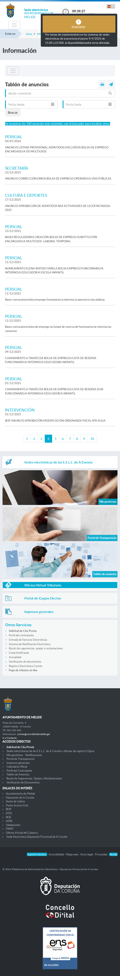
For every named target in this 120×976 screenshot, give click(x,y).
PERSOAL (13, 136)
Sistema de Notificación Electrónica (29, 644)
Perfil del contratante (21, 635)
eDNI (9, 821)
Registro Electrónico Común (25, 666)
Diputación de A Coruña (20, 797)
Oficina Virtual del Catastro (22, 832)
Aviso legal (87, 854)
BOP (8, 809)
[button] (111, 6)
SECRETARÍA (16, 168)
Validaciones (13, 825)
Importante (78, 26)
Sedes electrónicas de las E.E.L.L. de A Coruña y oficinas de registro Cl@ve (50, 751)
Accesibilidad (57, 854)
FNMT (10, 828)
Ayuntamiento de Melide (20, 793)
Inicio (29, 34)
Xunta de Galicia (15, 801)
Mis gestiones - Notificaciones (24, 755)
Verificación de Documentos (23, 782)
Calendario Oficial (17, 766)
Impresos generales (18, 762)
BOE (8, 817)
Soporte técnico (37, 854)
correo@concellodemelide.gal (33, 734)
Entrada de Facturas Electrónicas (28, 639)
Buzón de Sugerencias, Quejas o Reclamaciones (34, 778)
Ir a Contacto (10, 737)
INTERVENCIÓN (20, 409)
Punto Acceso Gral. (17, 805)
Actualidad (15, 657)
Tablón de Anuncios (18, 774)
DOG (9, 813)
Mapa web (72, 854)
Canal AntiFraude (19, 652)
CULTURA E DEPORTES (26, 195)
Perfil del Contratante (19, 770)
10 (92, 439)
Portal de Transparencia (20, 758)
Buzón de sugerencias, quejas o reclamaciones (36, 648)
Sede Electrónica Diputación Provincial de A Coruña (37, 836)
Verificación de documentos (25, 661)
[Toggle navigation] (14, 25)
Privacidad (101, 854)
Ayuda (113, 854)
